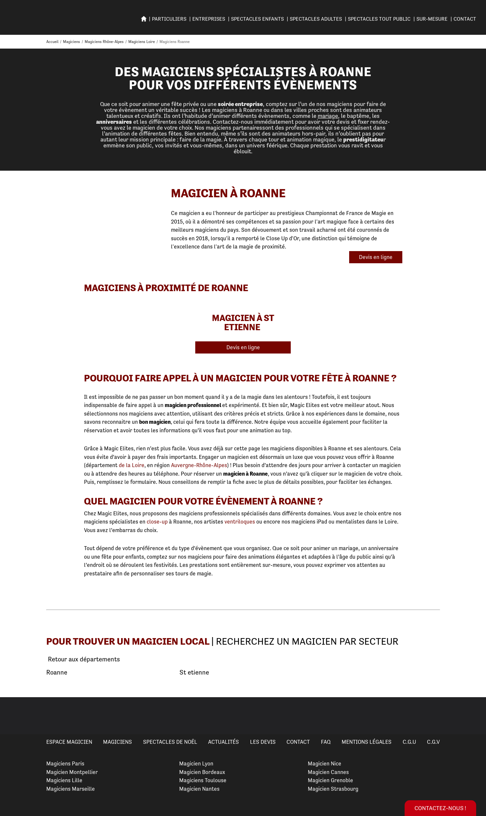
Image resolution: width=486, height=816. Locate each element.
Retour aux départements (83, 659)
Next (473, 716)
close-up (157, 521)
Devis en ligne (375, 257)
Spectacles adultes (316, 19)
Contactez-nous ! (440, 808)
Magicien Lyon (196, 763)
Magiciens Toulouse (202, 780)
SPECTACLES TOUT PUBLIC (379, 19)
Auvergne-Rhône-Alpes (199, 465)
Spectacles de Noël (170, 742)
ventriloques (239, 521)
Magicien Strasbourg (333, 788)
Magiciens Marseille (70, 788)
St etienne (194, 672)
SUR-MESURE (432, 19)
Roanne (56, 672)
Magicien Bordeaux (202, 772)
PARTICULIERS (169, 19)
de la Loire (131, 465)
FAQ (326, 742)
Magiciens (117, 742)
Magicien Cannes (328, 772)
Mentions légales (366, 742)
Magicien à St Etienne (243, 322)
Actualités (223, 742)
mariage (328, 115)
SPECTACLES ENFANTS (257, 19)
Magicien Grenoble (330, 780)
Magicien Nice (324, 763)
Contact (465, 19)
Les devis (263, 742)
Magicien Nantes (199, 788)
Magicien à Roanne (228, 193)
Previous (13, 716)
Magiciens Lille (64, 780)
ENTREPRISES (208, 19)
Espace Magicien (69, 742)
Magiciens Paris (65, 763)
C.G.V (433, 742)
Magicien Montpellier (72, 772)
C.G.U (409, 742)
